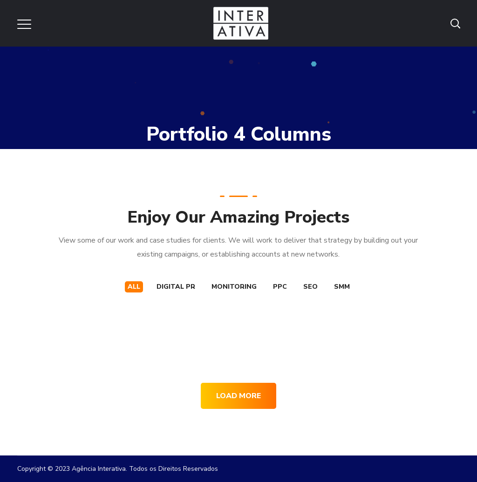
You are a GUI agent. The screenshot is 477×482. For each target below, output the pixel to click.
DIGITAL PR (176, 286)
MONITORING (234, 286)
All (134, 286)
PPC (280, 286)
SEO (310, 286)
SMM (342, 286)
